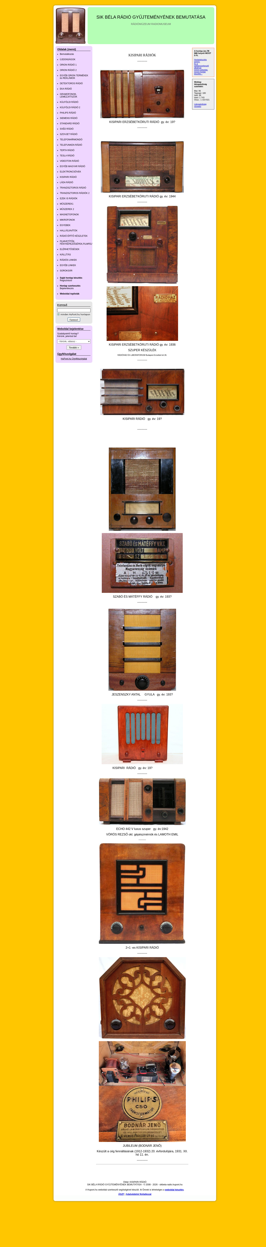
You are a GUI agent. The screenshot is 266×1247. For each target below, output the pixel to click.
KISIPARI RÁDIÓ (68, 177)
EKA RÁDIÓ (66, 89)
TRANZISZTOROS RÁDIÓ (73, 187)
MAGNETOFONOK (69, 214)
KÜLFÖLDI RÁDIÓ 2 (70, 107)
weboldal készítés (174, 1189)
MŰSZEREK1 (66, 204)
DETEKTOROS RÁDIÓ (71, 83)
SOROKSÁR (66, 270)
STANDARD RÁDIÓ (69, 123)
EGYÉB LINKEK (68, 265)
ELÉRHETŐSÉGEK (69, 249)
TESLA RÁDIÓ (67, 155)
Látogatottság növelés (200, 105)
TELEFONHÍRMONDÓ (71, 139)
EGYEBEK (65, 225)
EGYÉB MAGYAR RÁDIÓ (72, 166)
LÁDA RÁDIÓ (66, 182)
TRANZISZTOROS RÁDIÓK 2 (74, 193)
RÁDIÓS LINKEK (68, 260)
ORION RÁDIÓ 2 (68, 70)
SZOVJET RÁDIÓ (68, 134)
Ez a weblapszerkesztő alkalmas (201, 66)
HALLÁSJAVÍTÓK (68, 230)
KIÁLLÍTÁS (65, 254)
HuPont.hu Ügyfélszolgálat (74, 358)
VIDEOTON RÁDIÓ (69, 161)
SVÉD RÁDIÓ (67, 129)
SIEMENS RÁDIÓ (68, 118)
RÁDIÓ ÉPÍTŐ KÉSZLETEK (74, 236)
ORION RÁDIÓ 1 (68, 65)
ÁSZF (121, 1194)
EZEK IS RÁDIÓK (68, 198)
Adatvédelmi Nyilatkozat (138, 1194)
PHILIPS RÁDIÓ (68, 113)
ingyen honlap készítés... (200, 73)
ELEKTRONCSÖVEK (70, 171)
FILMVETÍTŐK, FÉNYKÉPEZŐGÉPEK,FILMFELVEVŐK (80, 242)
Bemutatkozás (67, 54)
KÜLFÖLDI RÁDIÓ (69, 102)
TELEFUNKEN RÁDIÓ (71, 145)
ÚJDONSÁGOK (67, 59)
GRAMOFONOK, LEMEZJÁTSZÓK (68, 95)
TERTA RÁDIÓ (67, 150)
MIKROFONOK (67, 220)
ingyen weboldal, (201, 70)
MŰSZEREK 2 (67, 209)
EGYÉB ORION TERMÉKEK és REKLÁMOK (74, 76)
